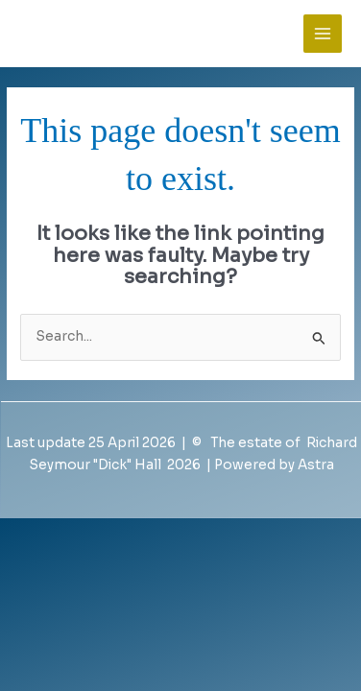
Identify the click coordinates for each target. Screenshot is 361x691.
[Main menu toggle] (323, 34)
